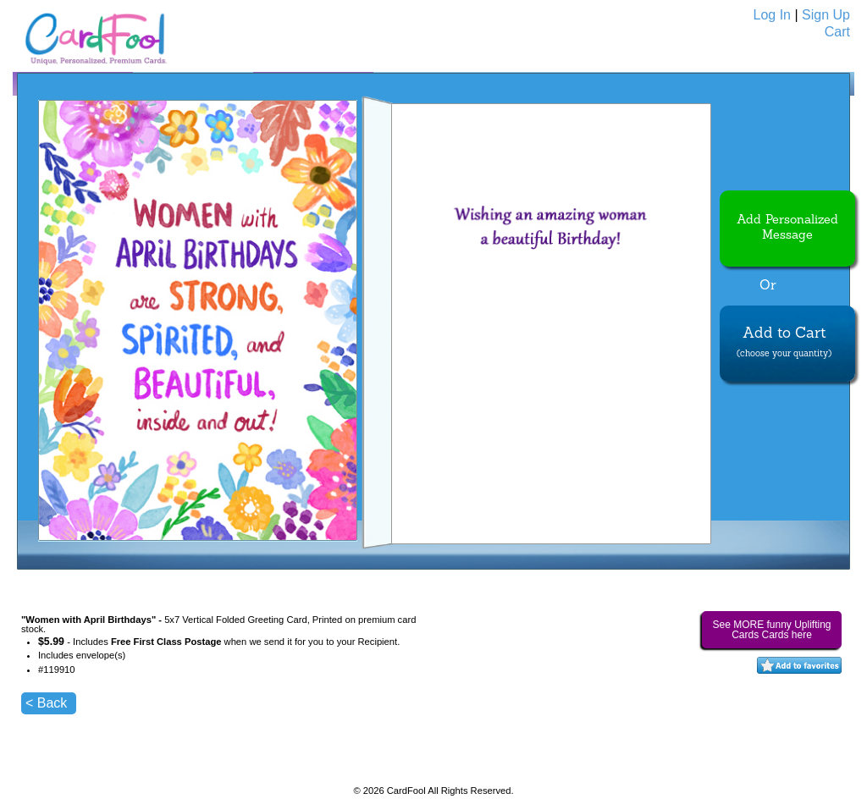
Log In (772, 15)
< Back (46, 703)
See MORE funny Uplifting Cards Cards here (771, 630)
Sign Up (826, 15)
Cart (837, 32)
